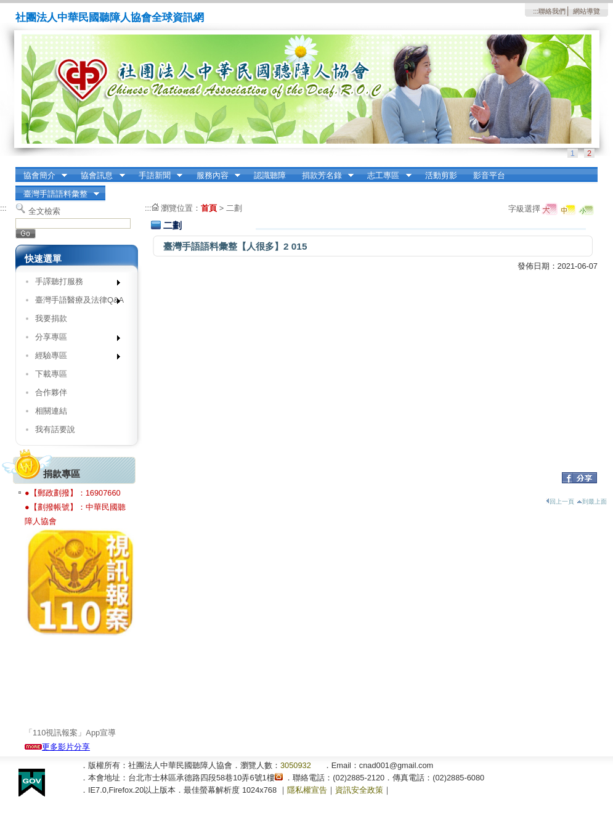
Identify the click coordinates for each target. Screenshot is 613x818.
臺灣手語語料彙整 (57, 194)
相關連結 (51, 410)
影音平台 (489, 175)
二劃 (234, 208)
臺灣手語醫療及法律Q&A (75, 302)
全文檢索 (44, 211)
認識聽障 (270, 175)
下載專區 (51, 373)
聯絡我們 (552, 11)
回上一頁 (560, 501)
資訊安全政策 (359, 790)
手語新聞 (156, 176)
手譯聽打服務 (73, 284)
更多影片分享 (57, 746)
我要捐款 (51, 318)
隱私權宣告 (307, 790)
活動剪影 (441, 175)
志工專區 (386, 176)
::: (535, 11)
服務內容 (214, 176)
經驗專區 (73, 358)
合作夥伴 (51, 392)
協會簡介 (41, 176)
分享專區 (73, 339)
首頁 (209, 208)
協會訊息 (99, 176)
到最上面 (592, 501)
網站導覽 (586, 11)
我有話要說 (55, 429)
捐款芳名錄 (324, 176)
